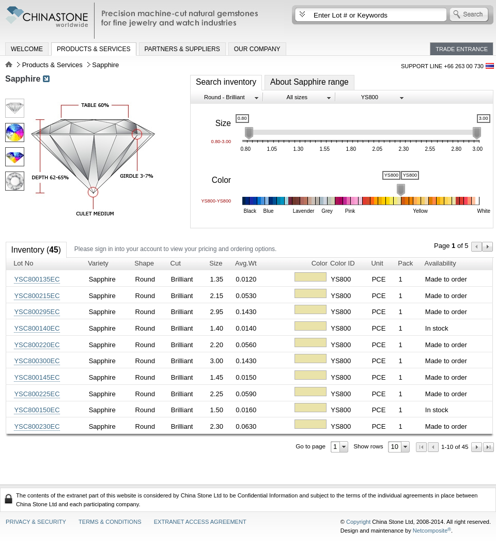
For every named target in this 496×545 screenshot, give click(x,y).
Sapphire (22, 78)
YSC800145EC (36, 377)
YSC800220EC (36, 345)
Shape (144, 263)
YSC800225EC (36, 394)
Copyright (358, 522)
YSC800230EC (36, 426)
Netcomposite (432, 530)
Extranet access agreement (200, 522)
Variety (98, 263)
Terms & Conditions (110, 522)
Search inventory (226, 81)
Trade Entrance (462, 49)
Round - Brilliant (224, 97)
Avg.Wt (246, 263)
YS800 (369, 97)
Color (320, 263)
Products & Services (93, 49)
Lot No (23, 263)
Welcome (27, 49)
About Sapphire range (309, 81)
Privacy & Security (36, 522)
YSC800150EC (36, 410)
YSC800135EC (36, 279)
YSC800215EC (36, 296)
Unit (377, 263)
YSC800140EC (36, 328)
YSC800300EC (36, 361)
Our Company (257, 49)
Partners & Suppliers (182, 49)
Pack (405, 263)
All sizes (297, 97)
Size (215, 263)
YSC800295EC (36, 312)
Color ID (342, 263)
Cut (176, 263)
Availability (440, 263)
